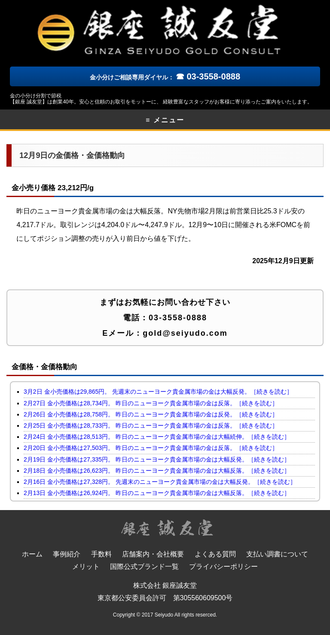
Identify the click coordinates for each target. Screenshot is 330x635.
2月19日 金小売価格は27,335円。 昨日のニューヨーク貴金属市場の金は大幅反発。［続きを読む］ (157, 459)
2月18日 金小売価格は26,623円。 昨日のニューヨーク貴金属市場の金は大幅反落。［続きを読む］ (157, 470)
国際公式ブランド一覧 (144, 566)
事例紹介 (66, 554)
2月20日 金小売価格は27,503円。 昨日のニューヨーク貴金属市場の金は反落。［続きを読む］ (151, 447)
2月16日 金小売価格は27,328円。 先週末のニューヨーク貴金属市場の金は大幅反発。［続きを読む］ (160, 481)
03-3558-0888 (178, 317)
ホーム (32, 554)
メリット (86, 566)
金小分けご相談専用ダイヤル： (165, 77)
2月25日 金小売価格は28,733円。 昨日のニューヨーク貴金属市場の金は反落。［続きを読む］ (151, 425)
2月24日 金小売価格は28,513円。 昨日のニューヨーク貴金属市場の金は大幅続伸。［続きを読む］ (157, 436)
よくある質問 (215, 554)
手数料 (101, 554)
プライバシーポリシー (223, 566)
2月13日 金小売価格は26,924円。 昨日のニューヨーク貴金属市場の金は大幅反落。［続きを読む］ (157, 492)
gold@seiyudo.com (185, 333)
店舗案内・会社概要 (153, 554)
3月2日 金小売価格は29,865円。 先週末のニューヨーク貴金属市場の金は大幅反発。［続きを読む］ (158, 391)
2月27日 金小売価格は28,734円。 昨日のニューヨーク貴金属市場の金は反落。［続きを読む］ (151, 403)
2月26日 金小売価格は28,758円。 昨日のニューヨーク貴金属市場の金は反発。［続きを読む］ (151, 414)
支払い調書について (277, 554)
